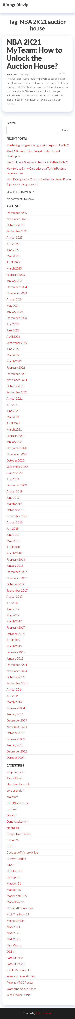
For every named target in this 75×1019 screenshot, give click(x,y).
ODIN (10, 951)
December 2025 (17, 212)
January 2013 (15, 745)
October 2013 (15, 733)
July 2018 (13, 528)
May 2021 (13, 417)
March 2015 (14, 646)
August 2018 (14, 522)
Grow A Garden (16, 858)
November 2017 (17, 578)
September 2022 (17, 343)
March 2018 (14, 553)
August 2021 (14, 398)
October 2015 (15, 633)
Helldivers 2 (14, 871)
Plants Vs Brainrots (19, 970)
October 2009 (15, 757)
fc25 (9, 846)
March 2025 (14, 268)
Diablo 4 (12, 815)
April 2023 (13, 336)
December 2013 (17, 720)
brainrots (12, 796)
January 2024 (15, 312)
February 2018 (16, 559)
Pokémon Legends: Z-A (21, 976)
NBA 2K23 (13, 939)
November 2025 (17, 219)
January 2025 (15, 281)
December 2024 (17, 287)
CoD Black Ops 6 (17, 803)
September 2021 (17, 392)
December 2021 (17, 373)
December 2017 (17, 572)
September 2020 (17, 466)
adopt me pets (15, 772)
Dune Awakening (17, 821)
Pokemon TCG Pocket (20, 982)
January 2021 (15, 441)
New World (14, 945)
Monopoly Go (15, 920)
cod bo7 (11, 809)
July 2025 (13, 243)
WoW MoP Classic (18, 995)
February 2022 (16, 367)
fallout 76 (13, 840)
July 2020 (13, 479)
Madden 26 (14, 889)
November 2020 (17, 454)
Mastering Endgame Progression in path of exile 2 (38, 145)
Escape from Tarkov (19, 834)
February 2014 (16, 708)
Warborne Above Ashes (21, 988)
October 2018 (15, 510)
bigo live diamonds (18, 784)
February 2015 (16, 652)
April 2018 (13, 547)
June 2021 (13, 411)
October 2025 (15, 225)
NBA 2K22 (13, 933)
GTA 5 (10, 865)
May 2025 (13, 256)
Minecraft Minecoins (20, 908)
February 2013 (16, 739)
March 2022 (14, 361)
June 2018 (13, 534)
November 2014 (17, 671)
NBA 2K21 (13, 927)
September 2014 (17, 683)
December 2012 (17, 751)
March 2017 (14, 621)
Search (11, 123)
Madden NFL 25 (17, 896)
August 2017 (14, 596)
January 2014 (15, 714)
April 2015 (13, 640)
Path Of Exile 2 (16, 964)
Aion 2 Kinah (14, 778)
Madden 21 (14, 883)
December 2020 (17, 448)
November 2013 (17, 726)
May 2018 (13, 541)
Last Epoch (13, 877)
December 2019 (17, 485)
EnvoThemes (44, 1013)
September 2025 (17, 231)
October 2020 (15, 460)
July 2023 (13, 324)
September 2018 (17, 516)
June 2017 (13, 609)
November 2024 (17, 293)
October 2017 (15, 584)
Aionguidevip (15, 4)
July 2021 (13, 404)
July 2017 (13, 603)
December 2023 (17, 318)
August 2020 (14, 472)
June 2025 (13, 250)
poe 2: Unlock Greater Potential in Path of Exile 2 (37, 162)
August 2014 (14, 689)
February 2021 (16, 435)
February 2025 (16, 274)
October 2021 (15, 386)
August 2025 (14, 237)
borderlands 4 (15, 790)
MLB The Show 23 (18, 914)
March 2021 (14, 429)
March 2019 (14, 503)
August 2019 (14, 491)
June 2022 (13, 349)
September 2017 (17, 590)
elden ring (13, 827)
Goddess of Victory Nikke (22, 852)
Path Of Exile (15, 958)
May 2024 (13, 305)
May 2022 (13, 355)
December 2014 (17, 664)
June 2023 (13, 330)
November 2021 (17, 380)
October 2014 (15, 677)
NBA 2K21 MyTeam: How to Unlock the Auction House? (34, 54)
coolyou (27, 74)
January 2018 (15, 565)
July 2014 (13, 695)
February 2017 (16, 627)
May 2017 (13, 615)
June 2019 (13, 497)
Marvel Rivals (15, 902)
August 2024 (14, 299)
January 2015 (15, 658)
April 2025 (13, 262)
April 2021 (13, 423)
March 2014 (14, 702)
